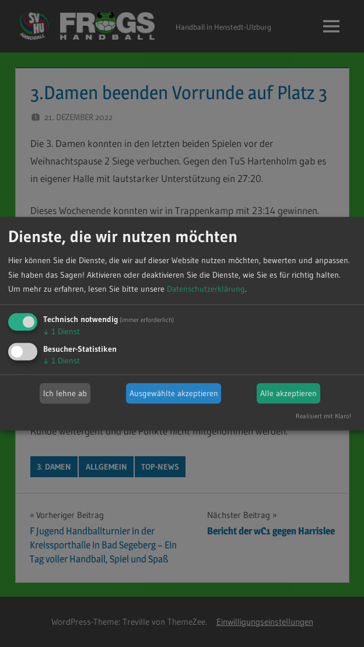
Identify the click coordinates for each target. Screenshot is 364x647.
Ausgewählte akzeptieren (174, 393)
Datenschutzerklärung (206, 289)
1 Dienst (61, 331)
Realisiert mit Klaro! (323, 416)
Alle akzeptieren (288, 393)
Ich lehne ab (65, 393)
